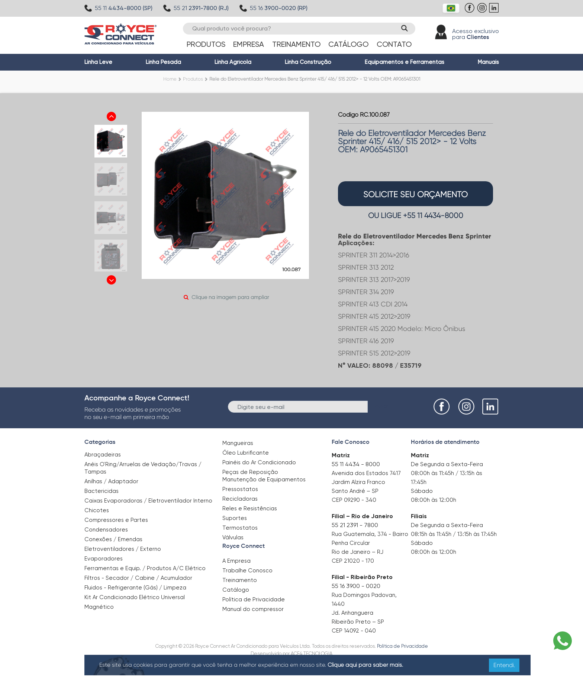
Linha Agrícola (233, 62)
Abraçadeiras (102, 454)
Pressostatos (240, 489)
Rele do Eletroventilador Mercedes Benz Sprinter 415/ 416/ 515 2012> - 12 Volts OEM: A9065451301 (314, 79)
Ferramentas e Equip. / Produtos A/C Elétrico (145, 568)
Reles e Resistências (249, 508)
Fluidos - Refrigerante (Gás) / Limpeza (135, 587)
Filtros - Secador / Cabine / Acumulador (138, 578)
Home (170, 79)
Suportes (234, 518)
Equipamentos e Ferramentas (404, 62)
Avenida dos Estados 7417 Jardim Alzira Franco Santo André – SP (366, 482)
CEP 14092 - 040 (354, 630)
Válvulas (233, 537)
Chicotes (96, 510)
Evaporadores (103, 558)
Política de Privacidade (253, 599)
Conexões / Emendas (113, 539)
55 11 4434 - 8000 (356, 464)
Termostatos (240, 527)
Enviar (380, 406)
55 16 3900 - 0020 (356, 585)
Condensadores (106, 529)
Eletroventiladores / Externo (122, 549)
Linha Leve (98, 62)
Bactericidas (101, 491)
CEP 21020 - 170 (353, 561)
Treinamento (296, 44)
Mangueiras (237, 443)
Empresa (248, 44)
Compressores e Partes (116, 520)
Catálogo (348, 44)
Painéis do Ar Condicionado (259, 462)
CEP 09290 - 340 (354, 500)
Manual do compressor (253, 609)
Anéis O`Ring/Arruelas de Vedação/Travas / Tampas (143, 468)
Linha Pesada (163, 62)
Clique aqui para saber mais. (365, 665)
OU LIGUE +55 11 (415, 215)
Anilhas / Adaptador (111, 481)
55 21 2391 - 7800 (355, 525)
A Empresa (236, 561)
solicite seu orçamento (415, 194)
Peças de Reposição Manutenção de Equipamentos (264, 476)
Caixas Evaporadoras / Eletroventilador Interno (148, 500)
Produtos (206, 44)
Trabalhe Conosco (247, 570)
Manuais (488, 62)
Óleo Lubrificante (245, 452)
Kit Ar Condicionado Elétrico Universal (134, 597)
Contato (394, 44)
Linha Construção (308, 62)
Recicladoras (240, 498)
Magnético (99, 604)
